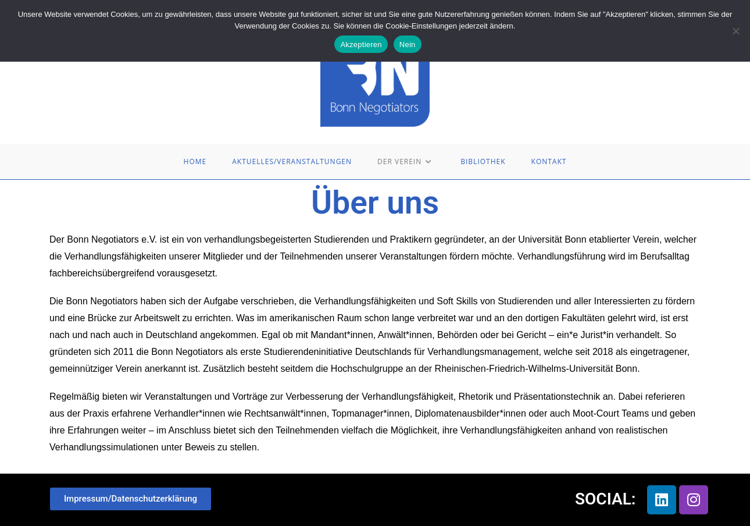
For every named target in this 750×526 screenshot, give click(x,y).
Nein (407, 44)
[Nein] (735, 31)
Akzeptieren (360, 44)
